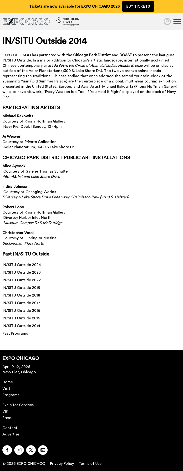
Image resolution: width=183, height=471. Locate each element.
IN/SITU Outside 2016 (21, 310)
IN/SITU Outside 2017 (21, 303)
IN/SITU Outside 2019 (21, 288)
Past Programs (15, 333)
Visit (6, 388)
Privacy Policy (62, 464)
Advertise (10, 434)
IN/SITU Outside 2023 (21, 272)
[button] (7, 450)
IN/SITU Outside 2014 (21, 326)
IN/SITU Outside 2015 (21, 318)
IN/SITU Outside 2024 (21, 265)
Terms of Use (90, 464)
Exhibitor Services (18, 405)
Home (7, 382)
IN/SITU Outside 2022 (21, 280)
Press (6, 418)
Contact (9, 428)
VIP (5, 411)
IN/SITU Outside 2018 (21, 295)
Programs (10, 395)
